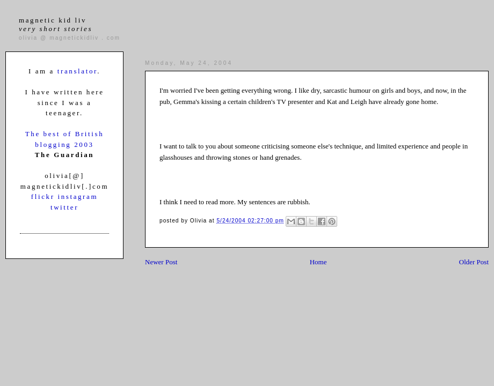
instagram (77, 196)
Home (318, 262)
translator (77, 71)
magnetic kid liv (55, 24)
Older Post (474, 262)
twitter (64, 207)
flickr (44, 196)
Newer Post (161, 262)
